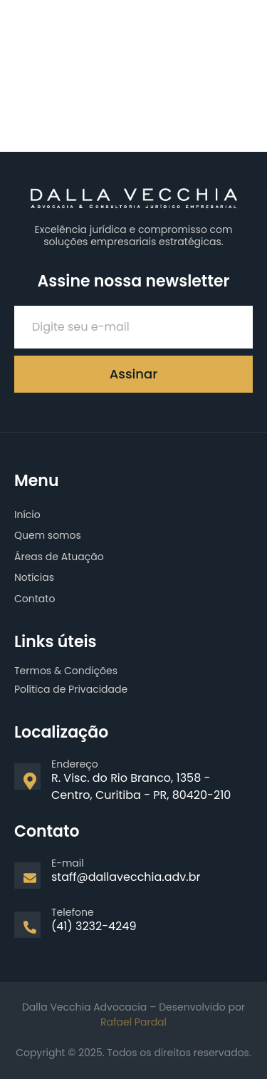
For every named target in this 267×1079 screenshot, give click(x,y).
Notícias (34, 577)
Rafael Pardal (133, 1022)
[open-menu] (244, 24)
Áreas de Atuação (59, 557)
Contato (34, 599)
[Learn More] (133, 786)
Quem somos (47, 535)
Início (27, 515)
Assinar (133, 374)
